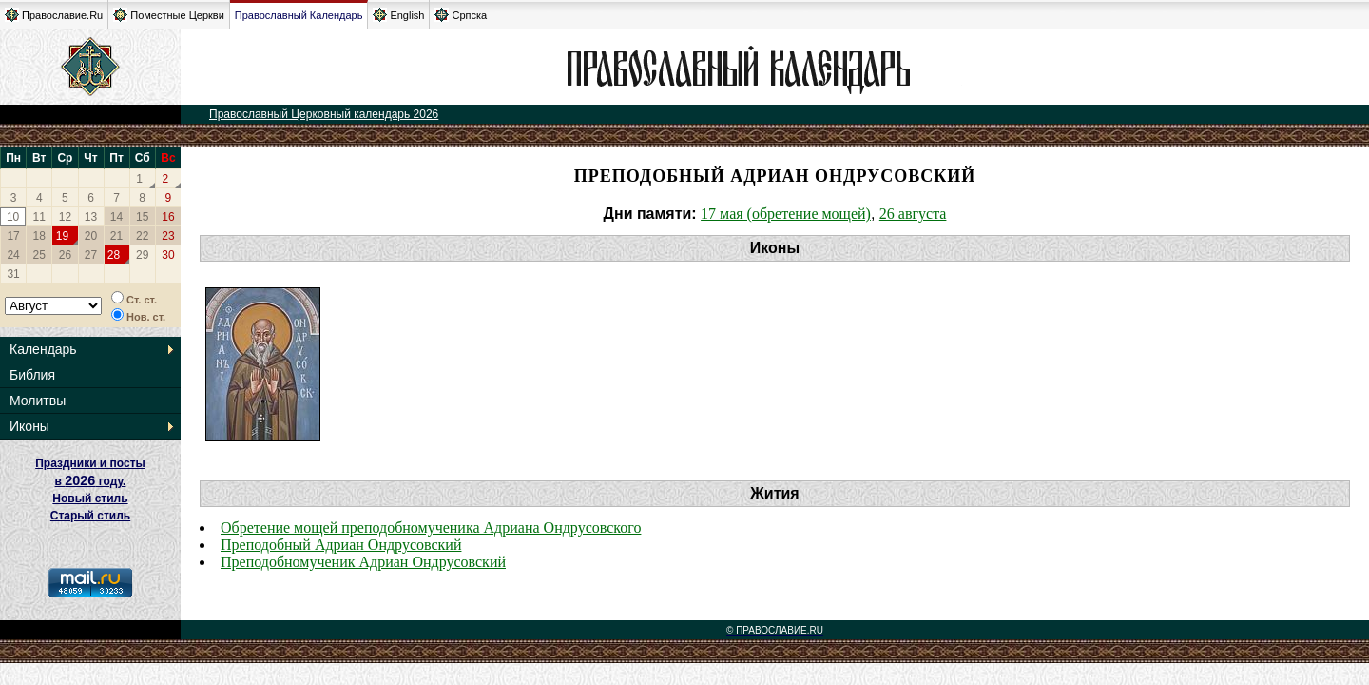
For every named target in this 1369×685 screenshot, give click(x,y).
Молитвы (38, 400)
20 (91, 236)
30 (168, 255)
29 (142, 255)
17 (13, 236)
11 (39, 217)
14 (116, 217)
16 (168, 217)
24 (13, 255)
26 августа (913, 214)
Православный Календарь (299, 15)
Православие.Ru (54, 15)
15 (142, 217)
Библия (32, 374)
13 (91, 217)
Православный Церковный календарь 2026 (323, 114)
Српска (460, 15)
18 (39, 236)
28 (113, 255)
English (398, 15)
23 (168, 236)
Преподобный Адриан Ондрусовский (341, 545)
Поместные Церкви (168, 15)
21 (116, 236)
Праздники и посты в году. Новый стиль (90, 481)
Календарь (43, 349)
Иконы (29, 426)
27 (91, 255)
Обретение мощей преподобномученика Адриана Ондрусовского (431, 527)
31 (13, 274)
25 (39, 255)
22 (142, 236)
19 (62, 236)
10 (13, 217)
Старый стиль (90, 515)
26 (65, 255)
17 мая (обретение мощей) (786, 214)
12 (65, 217)
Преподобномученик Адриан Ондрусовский (363, 562)
